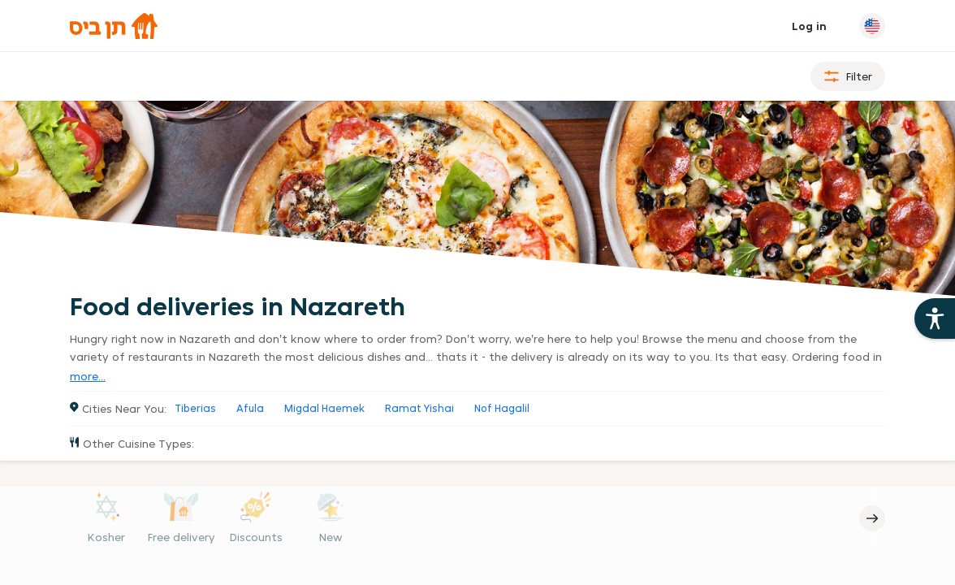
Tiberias (195, 408)
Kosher (106, 537)
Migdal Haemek (324, 408)
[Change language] (872, 26)
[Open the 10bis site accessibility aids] (934, 318)
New (331, 537)
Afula (250, 408)
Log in (809, 26)
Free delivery (181, 537)
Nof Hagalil (501, 408)
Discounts (256, 537)
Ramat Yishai (419, 408)
